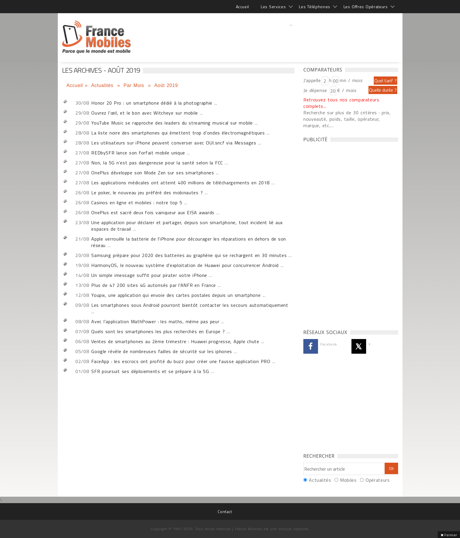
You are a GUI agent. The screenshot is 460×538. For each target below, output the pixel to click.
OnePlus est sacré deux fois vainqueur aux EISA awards (152, 212)
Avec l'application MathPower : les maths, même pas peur (156, 321)
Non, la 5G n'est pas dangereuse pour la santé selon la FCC (157, 162)
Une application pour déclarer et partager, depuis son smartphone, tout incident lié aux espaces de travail (187, 225)
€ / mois (346, 90)
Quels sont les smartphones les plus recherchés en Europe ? (159, 331)
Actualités (103, 85)
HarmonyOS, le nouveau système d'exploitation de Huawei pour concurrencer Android (185, 265)
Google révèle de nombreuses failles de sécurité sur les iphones (161, 351)
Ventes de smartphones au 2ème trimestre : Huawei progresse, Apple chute (176, 341)
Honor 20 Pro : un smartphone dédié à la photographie (151, 102)
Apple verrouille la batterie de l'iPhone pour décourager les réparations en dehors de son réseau (188, 242)
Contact (225, 511)
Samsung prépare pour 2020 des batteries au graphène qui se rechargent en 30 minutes (189, 255)
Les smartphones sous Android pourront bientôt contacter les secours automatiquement (189, 305)
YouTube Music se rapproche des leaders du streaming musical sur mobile (172, 122)
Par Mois (135, 85)
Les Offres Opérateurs (366, 7)
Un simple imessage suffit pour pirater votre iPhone (149, 275)
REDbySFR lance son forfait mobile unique (138, 152)
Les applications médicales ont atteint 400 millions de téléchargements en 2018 (180, 182)
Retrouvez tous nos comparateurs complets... (341, 103)
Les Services (273, 7)
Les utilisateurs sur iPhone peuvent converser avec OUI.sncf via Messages (174, 142)
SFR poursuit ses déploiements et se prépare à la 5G (150, 371)
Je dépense (316, 90)
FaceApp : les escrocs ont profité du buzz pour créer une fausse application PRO (180, 361)
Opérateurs (378, 479)
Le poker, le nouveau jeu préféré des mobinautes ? (147, 192)
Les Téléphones (314, 7)
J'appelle (312, 80)
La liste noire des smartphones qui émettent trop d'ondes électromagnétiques (178, 132)
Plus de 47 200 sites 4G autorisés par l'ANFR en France (154, 285)
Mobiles (348, 479)
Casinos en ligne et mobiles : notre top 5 (136, 202)
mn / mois (351, 80)
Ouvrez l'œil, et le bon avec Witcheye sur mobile (144, 112)
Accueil (242, 7)
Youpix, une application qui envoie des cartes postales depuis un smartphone (176, 295)
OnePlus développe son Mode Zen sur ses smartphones (152, 172)
